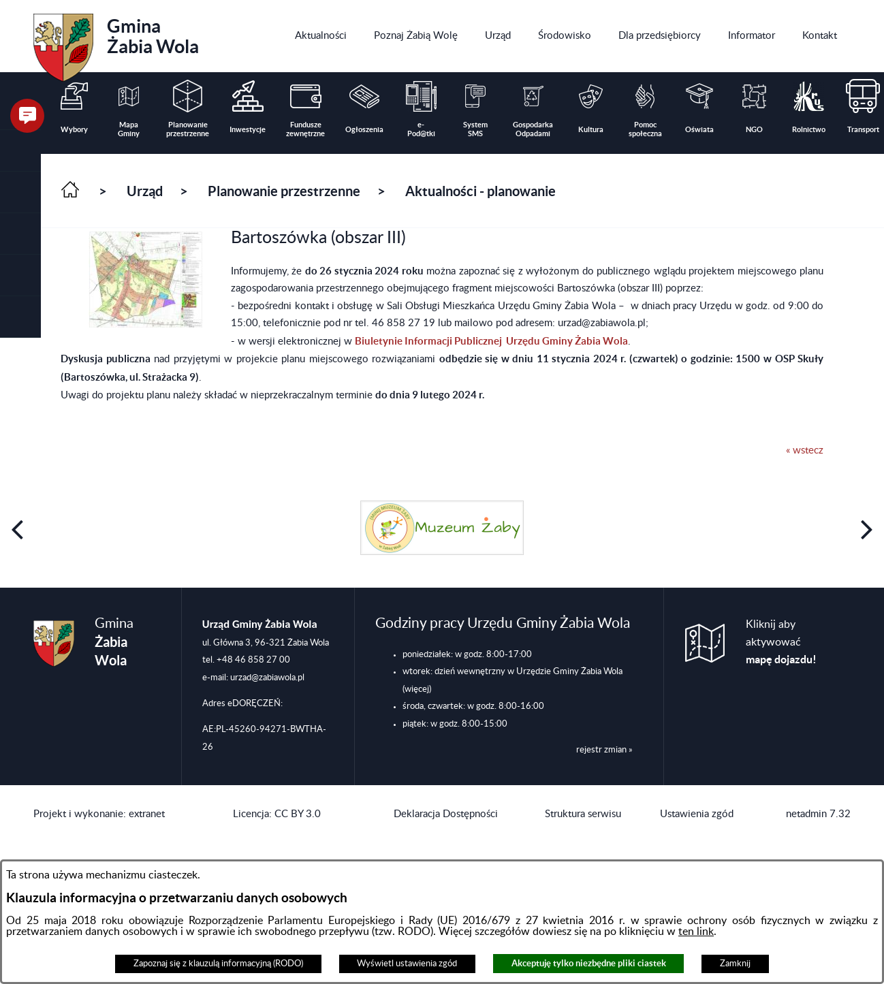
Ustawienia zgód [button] (696, 814)
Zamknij (735, 963)
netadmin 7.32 (818, 814)
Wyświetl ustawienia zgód (407, 963)
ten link (696, 931)
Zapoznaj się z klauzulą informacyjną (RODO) (218, 963)
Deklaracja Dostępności (446, 814)
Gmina (116, 43)
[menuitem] (320, 36)
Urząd (145, 191)
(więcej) (416, 689)
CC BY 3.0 (297, 814)
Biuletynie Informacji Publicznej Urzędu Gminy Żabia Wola (491, 341)
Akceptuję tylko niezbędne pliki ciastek (588, 963)
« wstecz (804, 450)
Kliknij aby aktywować (781, 642)
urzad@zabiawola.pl (267, 677)
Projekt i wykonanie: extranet (99, 814)
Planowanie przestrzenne (284, 191)
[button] (20, 192)
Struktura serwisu (583, 814)
